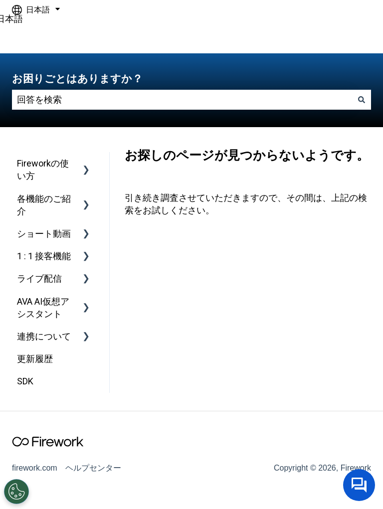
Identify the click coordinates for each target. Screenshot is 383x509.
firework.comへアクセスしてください (301, 36)
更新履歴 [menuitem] (35, 358)
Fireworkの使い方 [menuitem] (43, 169)
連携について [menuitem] (44, 336)
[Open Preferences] (15, 491)
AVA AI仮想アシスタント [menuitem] (43, 307)
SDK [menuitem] (25, 381)
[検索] (361, 100)
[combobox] (182, 100)
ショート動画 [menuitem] (44, 233)
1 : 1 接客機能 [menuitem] (44, 256)
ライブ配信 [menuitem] (39, 278)
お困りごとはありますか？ (77, 78)
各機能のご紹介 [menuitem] (44, 204)
